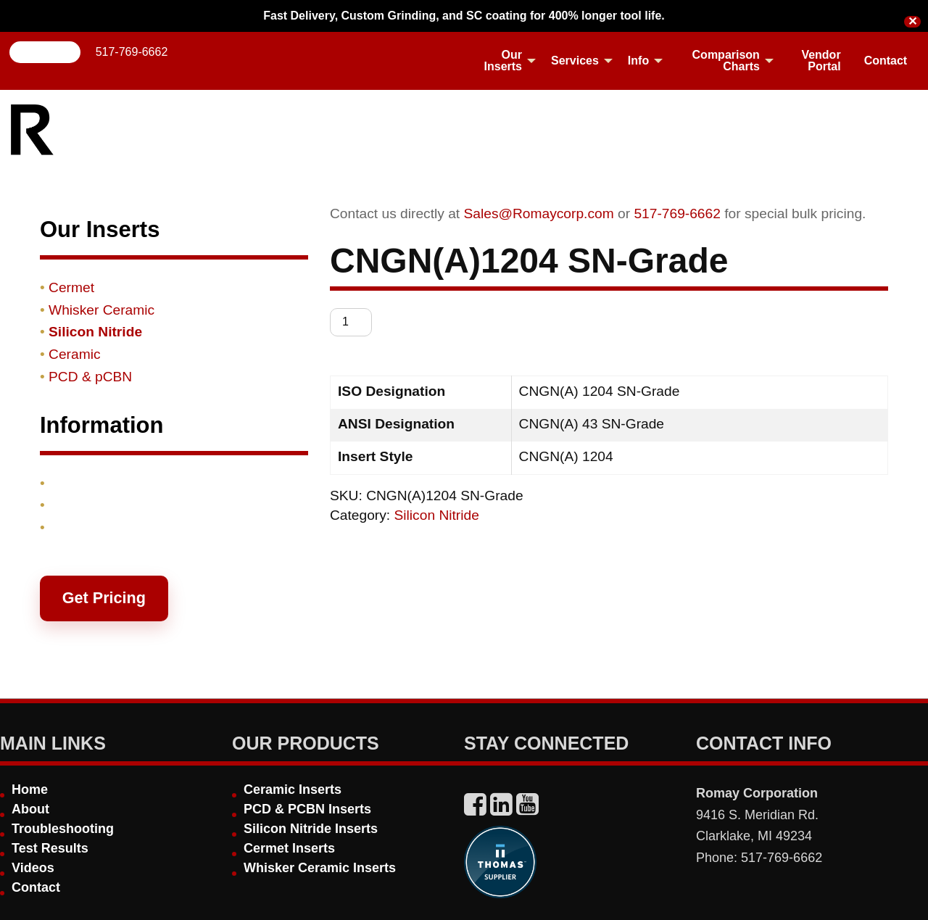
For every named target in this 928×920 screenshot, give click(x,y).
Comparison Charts (726, 60)
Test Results (50, 848)
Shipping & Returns (113, 505)
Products (79, 483)
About (30, 809)
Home (30, 789)
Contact (886, 60)
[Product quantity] (351, 322)
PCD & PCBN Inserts (307, 809)
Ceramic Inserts (292, 789)
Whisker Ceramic (101, 310)
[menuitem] (501, 60)
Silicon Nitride (436, 515)
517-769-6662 (132, 52)
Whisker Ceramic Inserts (320, 867)
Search (45, 52)
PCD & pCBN (90, 376)
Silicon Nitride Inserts (311, 828)
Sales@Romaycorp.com (539, 213)
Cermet (71, 287)
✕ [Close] (912, 22)
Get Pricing (104, 598)
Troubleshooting (63, 828)
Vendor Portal (820, 60)
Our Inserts (503, 60)
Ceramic (74, 354)
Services (575, 60)
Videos (33, 867)
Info (638, 60)
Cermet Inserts (289, 848)
